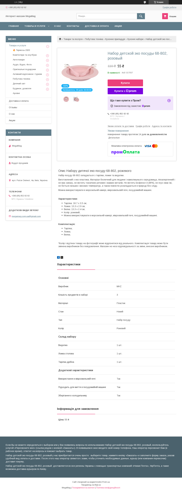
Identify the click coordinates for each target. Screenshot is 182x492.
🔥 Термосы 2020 (21, 50)
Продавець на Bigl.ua (91, 485)
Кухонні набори (135, 39)
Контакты (73, 26)
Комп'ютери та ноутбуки (25, 55)
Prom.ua (106, 482)
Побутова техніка (94, 39)
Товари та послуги (73, 39)
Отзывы (13, 107)
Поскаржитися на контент (83, 488)
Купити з (125, 91)
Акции (118, 26)
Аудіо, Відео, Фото (22, 64)
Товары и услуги (34, 26)
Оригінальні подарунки (24, 69)
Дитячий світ (19, 83)
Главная (14, 26)
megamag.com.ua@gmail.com (26, 216)
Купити (125, 83)
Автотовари (19, 59)
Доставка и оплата (97, 26)
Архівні (16, 93)
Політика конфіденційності (108, 488)
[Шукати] (141, 16)
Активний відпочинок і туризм (27, 74)
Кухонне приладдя (115, 39)
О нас (57, 26)
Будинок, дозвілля (22, 88)
